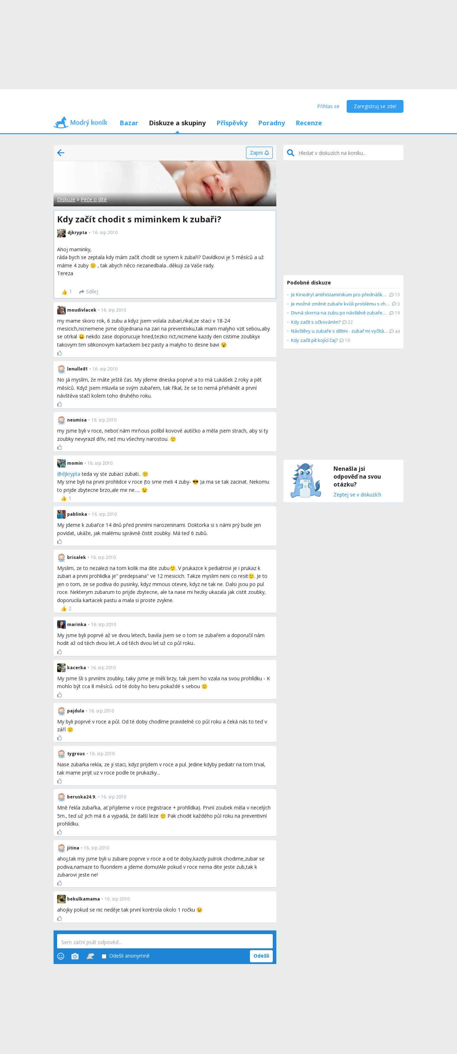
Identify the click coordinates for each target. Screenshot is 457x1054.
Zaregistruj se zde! (375, 106)
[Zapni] (259, 153)
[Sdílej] (89, 292)
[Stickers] (90, 956)
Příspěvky (231, 122)
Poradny (271, 122)
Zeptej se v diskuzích (357, 495)
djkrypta (71, 473)
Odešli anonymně (126, 956)
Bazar (129, 122)
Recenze (309, 122)
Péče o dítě (94, 199)
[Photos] (75, 956)
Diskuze (66, 199)
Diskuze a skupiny (177, 122)
